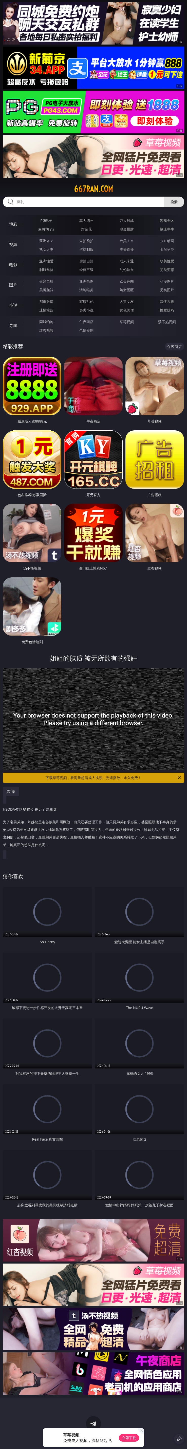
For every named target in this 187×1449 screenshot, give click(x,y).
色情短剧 (86, 330)
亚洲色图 (86, 281)
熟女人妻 (46, 249)
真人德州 (86, 220)
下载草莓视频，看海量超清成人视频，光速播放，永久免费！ (114, 778)
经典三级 (86, 269)
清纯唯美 (86, 289)
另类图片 (167, 289)
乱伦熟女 (127, 269)
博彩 (13, 224)
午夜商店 (86, 321)
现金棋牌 (127, 229)
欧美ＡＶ (127, 240)
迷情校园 (46, 310)
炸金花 (86, 229)
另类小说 (86, 310)
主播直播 (127, 249)
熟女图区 (127, 289)
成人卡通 (127, 261)
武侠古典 (167, 301)
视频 (13, 244)
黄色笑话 (127, 310)
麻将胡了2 (46, 229)
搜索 (174, 201)
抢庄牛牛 (167, 229)
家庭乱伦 (86, 301)
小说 (13, 305)
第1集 (10, 791)
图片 (13, 285)
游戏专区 (167, 220)
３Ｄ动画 (167, 240)
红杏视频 (46, 330)
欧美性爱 (167, 261)
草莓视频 (127, 321)
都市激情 (46, 301)
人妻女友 (127, 301)
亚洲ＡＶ (46, 240)
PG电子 (46, 220)
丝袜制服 (86, 249)
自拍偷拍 (86, 240)
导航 (13, 325)
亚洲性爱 (46, 261)
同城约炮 (46, 321)
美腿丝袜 (46, 289)
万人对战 (127, 220)
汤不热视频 (167, 321)
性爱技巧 (167, 310)
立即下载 (129, 1437)
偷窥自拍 (46, 281)
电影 (13, 264)
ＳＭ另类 (167, 249)
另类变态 (167, 269)
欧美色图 (127, 281)
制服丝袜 (46, 269)
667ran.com (93, 189)
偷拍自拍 (86, 261)
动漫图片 (167, 281)
